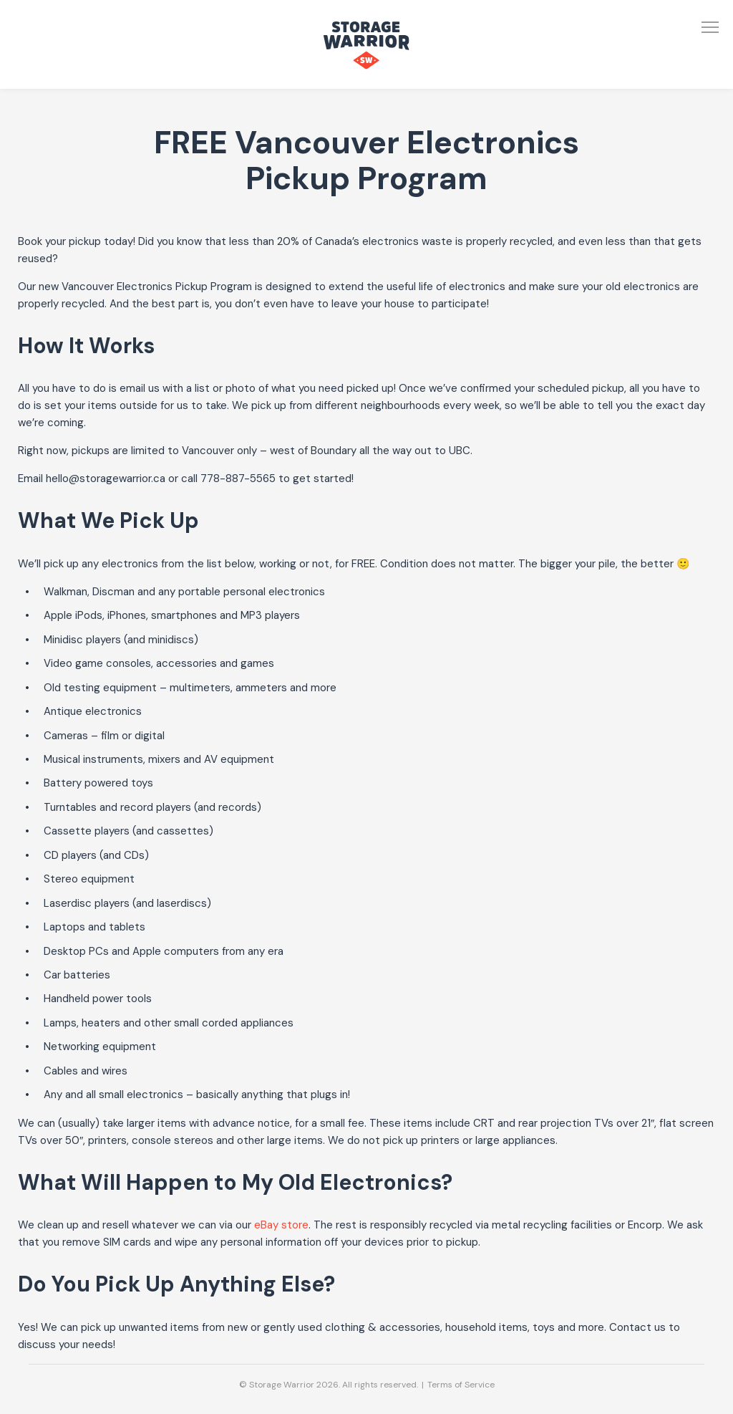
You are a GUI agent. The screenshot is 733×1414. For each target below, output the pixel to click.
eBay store (281, 1225)
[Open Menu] (710, 27)
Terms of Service (461, 1384)
